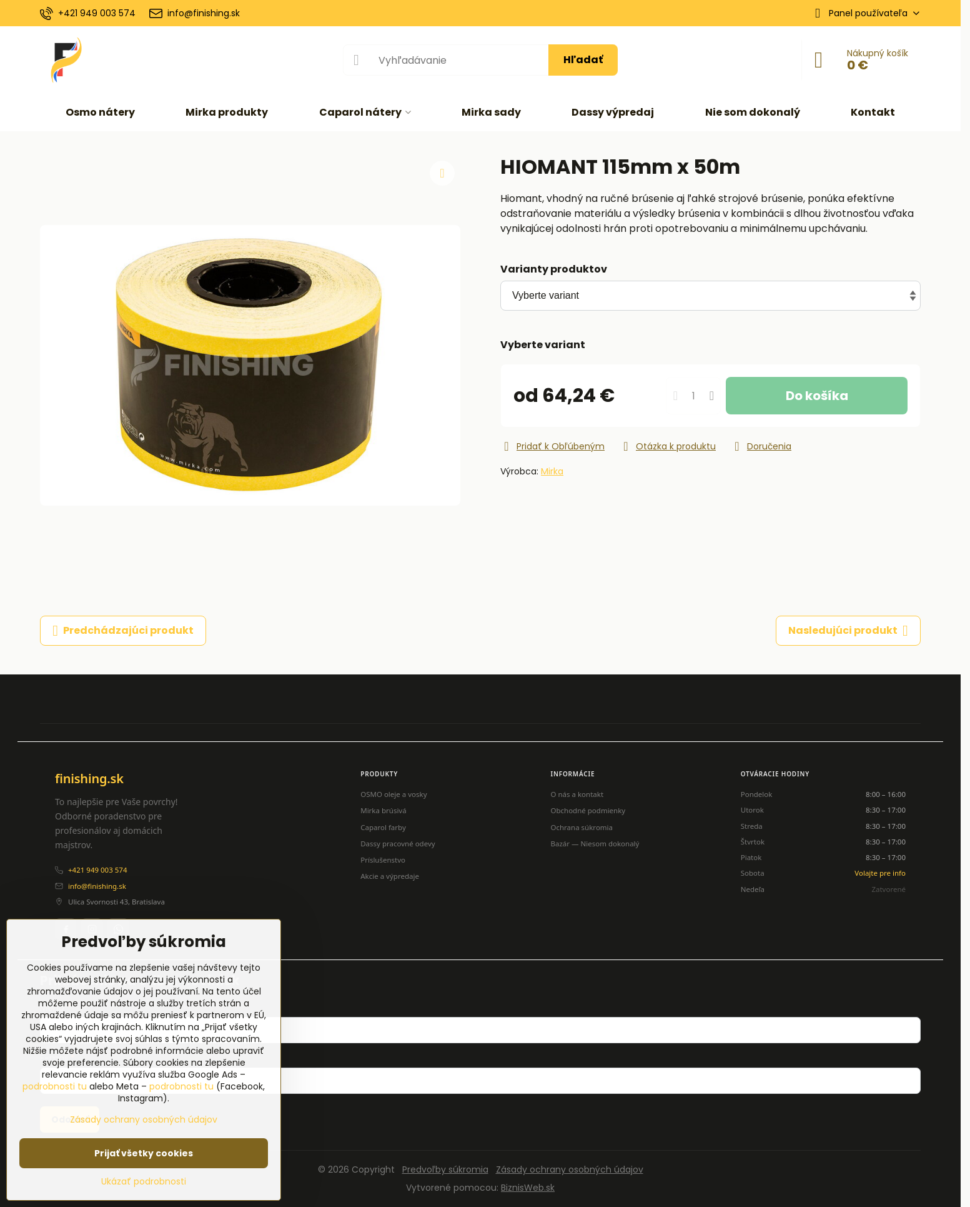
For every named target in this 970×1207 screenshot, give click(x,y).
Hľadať (583, 60)
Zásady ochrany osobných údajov (569, 1169)
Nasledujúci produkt (848, 630)
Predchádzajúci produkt (123, 630)
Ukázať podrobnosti (143, 1182)
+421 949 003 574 (97, 869)
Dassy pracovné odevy (397, 843)
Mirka (552, 471)
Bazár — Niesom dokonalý (594, 843)
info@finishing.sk (97, 886)
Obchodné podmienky (587, 810)
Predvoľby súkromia (445, 1169)
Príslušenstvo (382, 859)
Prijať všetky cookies (143, 1153)
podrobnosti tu (54, 1086)
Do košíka (817, 395)
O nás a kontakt (576, 794)
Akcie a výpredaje (389, 876)
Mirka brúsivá (383, 810)
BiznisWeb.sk (528, 1187)
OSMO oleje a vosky (393, 794)
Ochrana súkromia (581, 827)
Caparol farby (383, 827)
